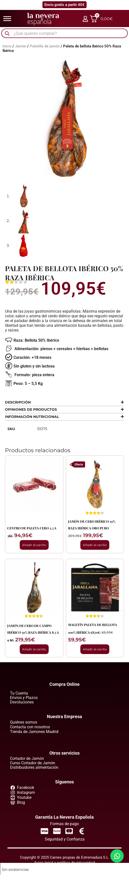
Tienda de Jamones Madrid (34, 731)
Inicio (6, 46)
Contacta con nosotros (30, 727)
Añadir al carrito (34, 545)
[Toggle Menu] (7, 18)
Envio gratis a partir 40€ (64, 4)
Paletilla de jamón (45, 46)
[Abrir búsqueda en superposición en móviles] (64, 33)
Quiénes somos (23, 722)
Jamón (20, 46)
